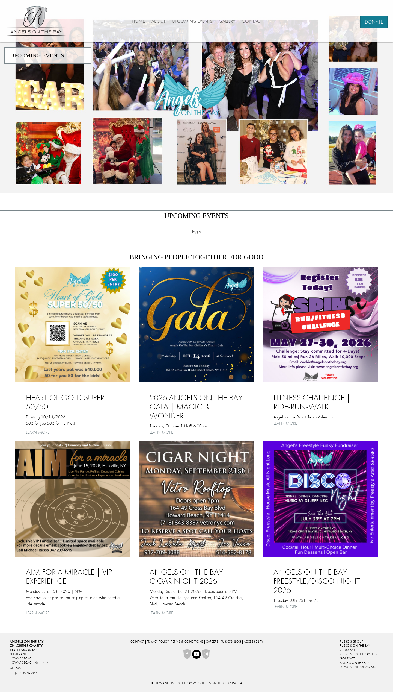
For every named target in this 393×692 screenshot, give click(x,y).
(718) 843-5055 (26, 673)
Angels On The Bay (354, 663)
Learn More (37, 432)
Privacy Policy (158, 641)
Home (138, 21)
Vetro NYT (347, 650)
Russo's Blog (231, 641)
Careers (212, 641)
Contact (252, 21)
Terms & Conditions (187, 641)
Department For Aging (358, 667)
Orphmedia (233, 683)
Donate (374, 22)
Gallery (227, 21)
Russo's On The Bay (355, 645)
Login (196, 231)
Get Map (16, 668)
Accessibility (253, 641)
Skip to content (17, 3)
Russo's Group (351, 641)
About (158, 21)
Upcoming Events (192, 21)
